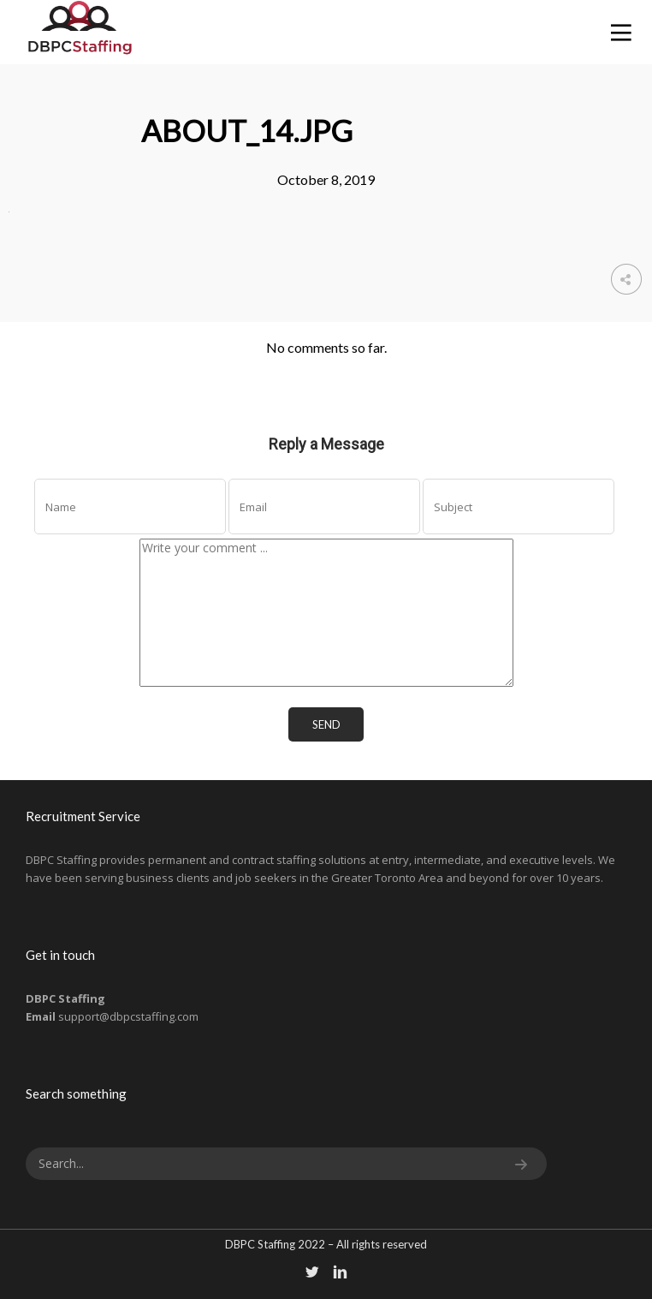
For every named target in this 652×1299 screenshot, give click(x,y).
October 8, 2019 (326, 179)
